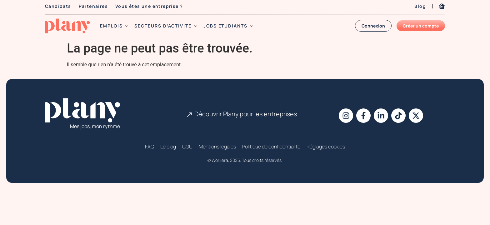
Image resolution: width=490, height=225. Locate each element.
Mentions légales (217, 146)
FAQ (149, 146)
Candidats (58, 6)
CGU (187, 146)
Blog (420, 6)
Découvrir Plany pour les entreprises (245, 114)
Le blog (168, 146)
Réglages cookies (326, 146)
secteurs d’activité (165, 26)
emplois (114, 26)
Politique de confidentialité (271, 146)
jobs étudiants (228, 26)
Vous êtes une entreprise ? (149, 6)
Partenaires (93, 6)
